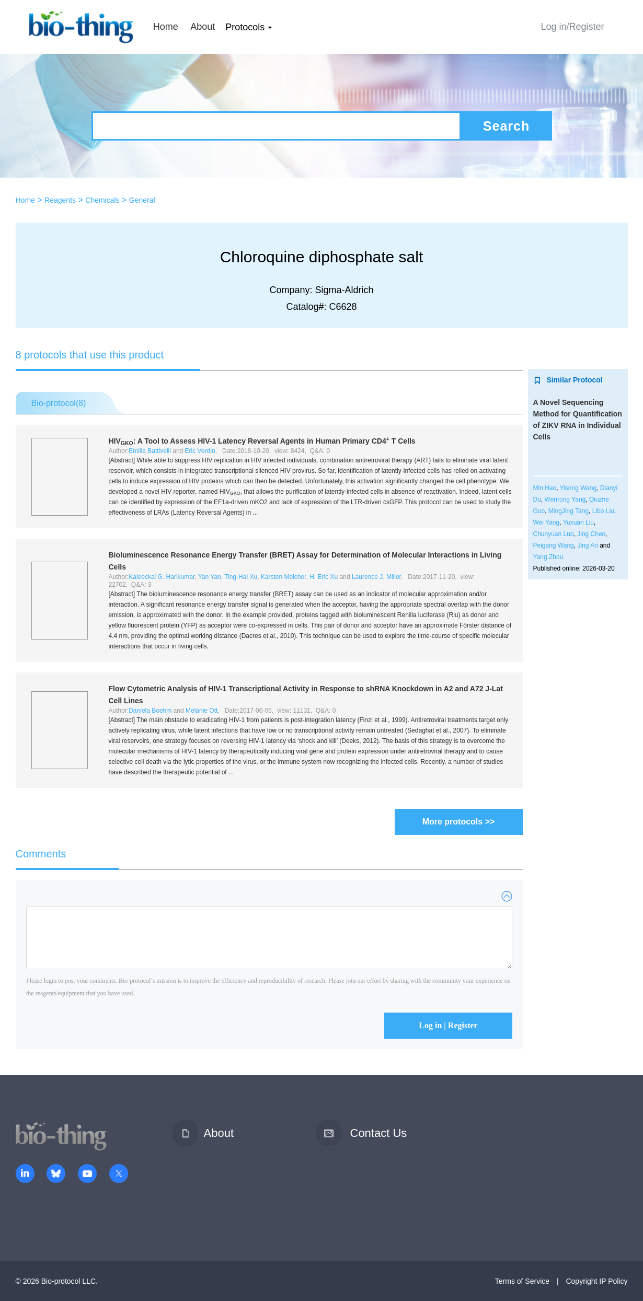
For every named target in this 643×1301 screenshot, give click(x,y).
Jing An (587, 545)
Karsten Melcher (283, 576)
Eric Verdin (200, 451)
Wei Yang (546, 522)
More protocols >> (458, 821)
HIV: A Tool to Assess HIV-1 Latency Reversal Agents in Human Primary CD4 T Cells (262, 441)
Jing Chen (591, 534)
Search (506, 126)
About (202, 26)
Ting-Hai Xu (240, 576)
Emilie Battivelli (150, 451)
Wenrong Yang (565, 499)
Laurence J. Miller (376, 576)
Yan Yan (209, 576)
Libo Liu (603, 511)
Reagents (60, 200)
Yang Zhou (548, 557)
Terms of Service (522, 1281)
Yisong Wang (578, 488)
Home (165, 26)
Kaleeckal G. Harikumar (161, 576)
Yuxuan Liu (578, 522)
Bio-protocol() (58, 403)
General (142, 200)
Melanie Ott (201, 710)
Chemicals (102, 200)
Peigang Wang (553, 545)
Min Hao (545, 488)
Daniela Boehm (150, 710)
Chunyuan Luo (553, 534)
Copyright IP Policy (596, 1281)
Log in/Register (572, 26)
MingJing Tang (568, 511)
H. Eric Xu (323, 576)
